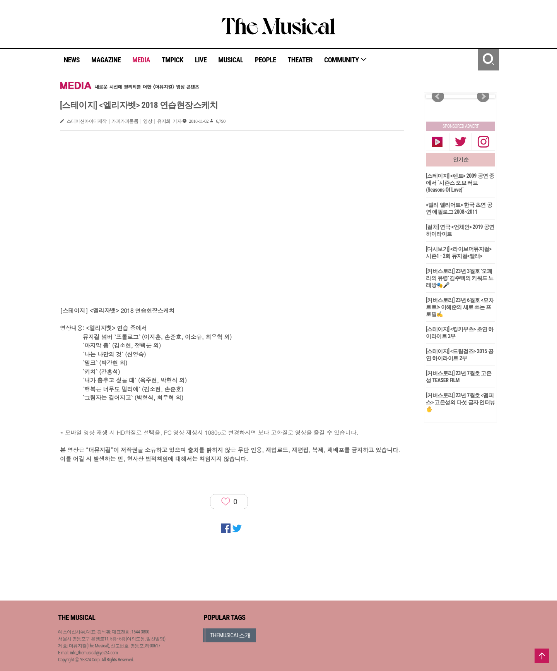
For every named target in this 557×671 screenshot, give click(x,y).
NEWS (72, 60)
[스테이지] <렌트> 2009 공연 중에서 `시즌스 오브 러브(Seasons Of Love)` (460, 183)
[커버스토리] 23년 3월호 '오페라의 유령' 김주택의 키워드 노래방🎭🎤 (460, 278)
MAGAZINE (106, 60)
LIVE (201, 60)
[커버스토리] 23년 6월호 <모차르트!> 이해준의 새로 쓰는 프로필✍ (460, 307)
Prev (438, 96)
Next (483, 96)
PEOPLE (265, 60)
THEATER (300, 60)
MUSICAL (230, 60)
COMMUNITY (345, 60)
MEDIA (141, 60)
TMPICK (172, 60)
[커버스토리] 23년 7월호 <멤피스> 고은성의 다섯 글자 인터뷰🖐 (460, 402)
